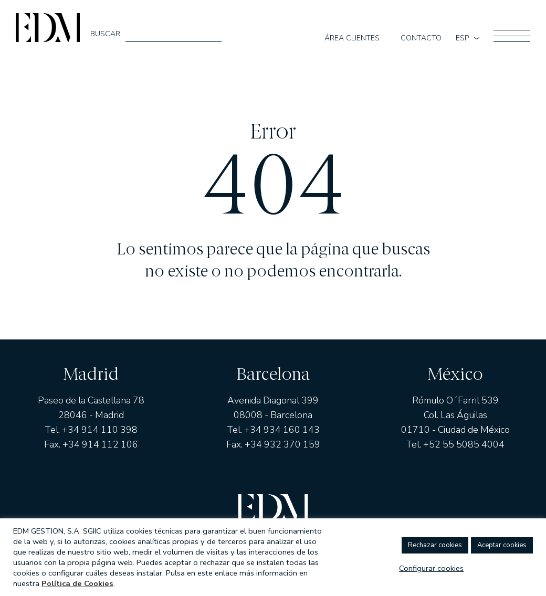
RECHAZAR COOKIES (435, 545)
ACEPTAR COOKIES (502, 545)
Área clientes (352, 38)
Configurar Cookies (431, 568)
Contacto (421, 38)
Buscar (105, 34)
